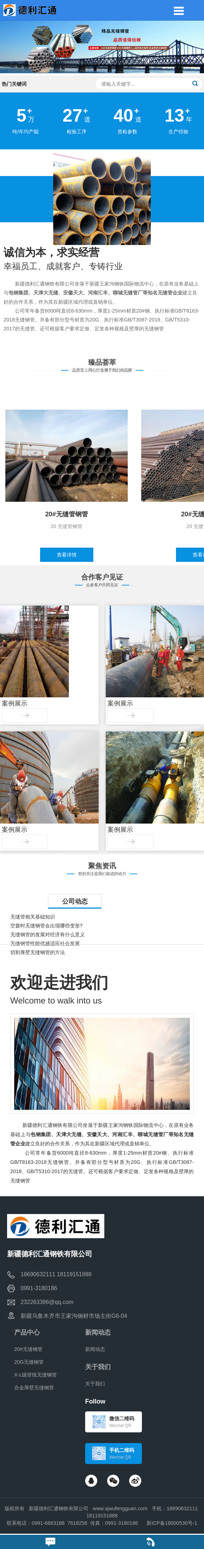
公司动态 (75, 901)
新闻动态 (98, 1332)
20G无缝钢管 (29, 1362)
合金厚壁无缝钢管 (34, 1387)
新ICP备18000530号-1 (172, 1523)
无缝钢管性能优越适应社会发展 (45, 943)
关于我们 (98, 1366)
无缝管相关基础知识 (32, 917)
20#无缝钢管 (28, 1349)
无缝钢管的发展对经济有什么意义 (47, 934)
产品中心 (27, 1332)
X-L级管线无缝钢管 (35, 1375)
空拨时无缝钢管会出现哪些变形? (46, 925)
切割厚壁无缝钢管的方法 (37, 952)
